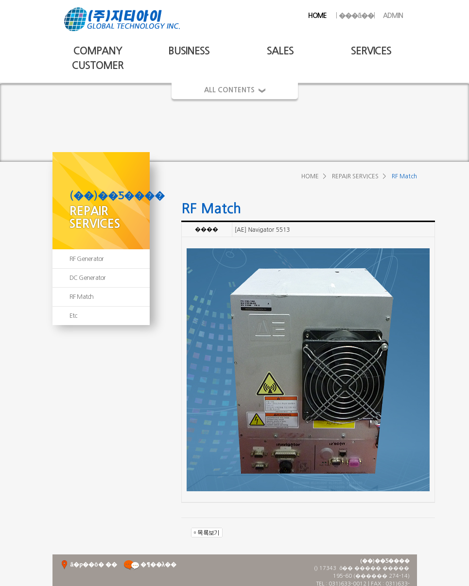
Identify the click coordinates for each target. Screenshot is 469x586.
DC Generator (87, 278)
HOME (317, 15)
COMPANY (97, 51)
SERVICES (371, 51)
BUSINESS (188, 51)
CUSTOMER (97, 65)
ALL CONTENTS (234, 89)
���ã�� (355, 15)
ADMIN (393, 15)
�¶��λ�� (150, 565)
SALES (280, 51)
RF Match (81, 296)
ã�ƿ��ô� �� (88, 565)
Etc (73, 315)
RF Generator (86, 259)
